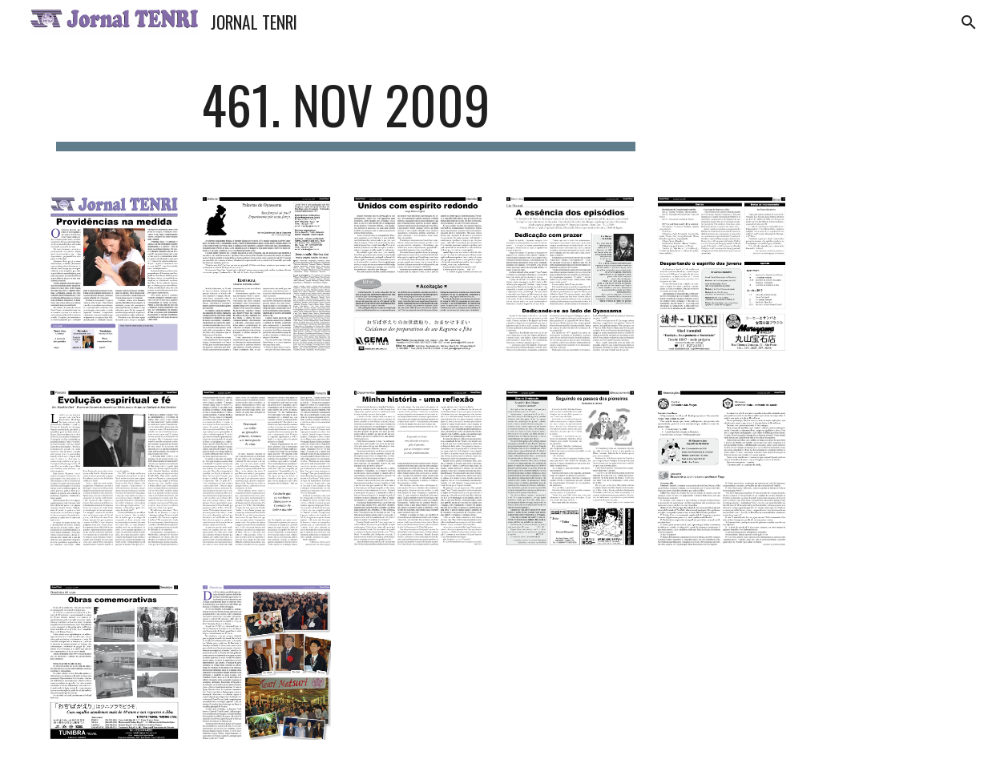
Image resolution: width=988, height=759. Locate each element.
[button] (969, 22)
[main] (346, 112)
